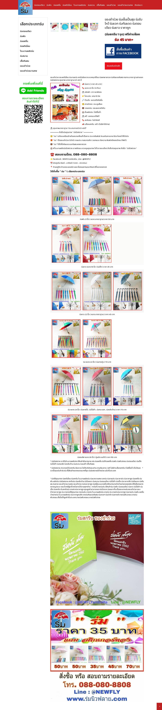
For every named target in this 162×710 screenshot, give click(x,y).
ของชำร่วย (111, 5)
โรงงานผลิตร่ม (80, 5)
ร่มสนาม (91, 5)
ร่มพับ (49, 5)
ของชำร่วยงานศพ (125, 5)
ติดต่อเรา (138, 5)
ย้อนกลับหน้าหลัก (113, 65)
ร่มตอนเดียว (39, 5)
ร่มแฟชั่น (57, 5)
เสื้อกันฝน (101, 5)
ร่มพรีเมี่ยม (67, 5)
